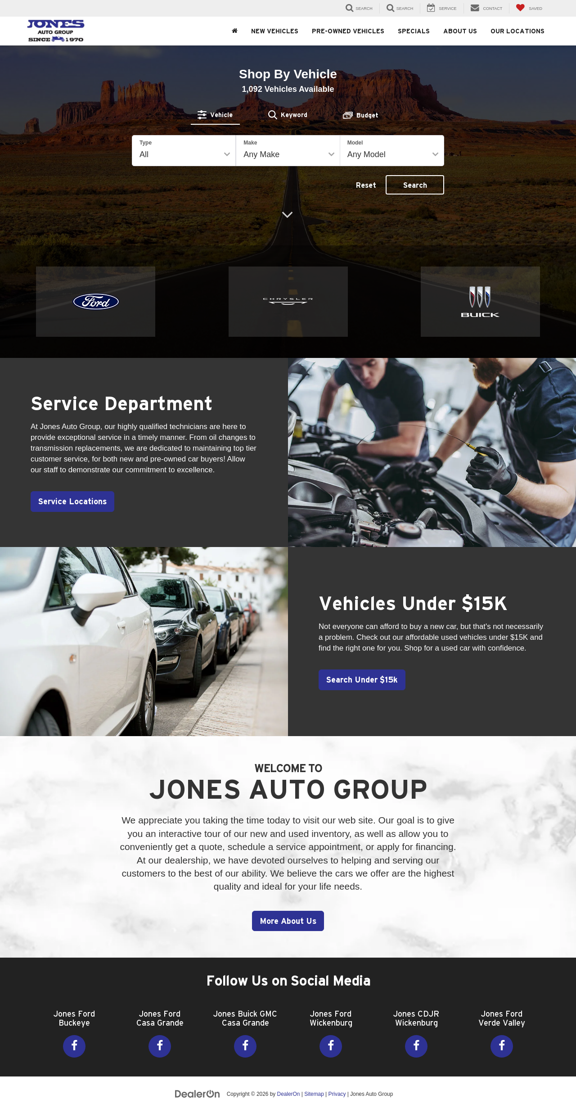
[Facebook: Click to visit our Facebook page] (74, 1046)
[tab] (215, 115)
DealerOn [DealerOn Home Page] (288, 1094)
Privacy (337, 1094)
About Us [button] (460, 31)
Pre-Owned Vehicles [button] (348, 31)
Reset (366, 185)
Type (146, 143)
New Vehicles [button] (274, 31)
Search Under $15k (363, 679)
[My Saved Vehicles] (529, 8)
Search (415, 185)
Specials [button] (414, 31)
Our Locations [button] (517, 31)
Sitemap (314, 1094)
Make (250, 143)
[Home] (234, 31)
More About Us (288, 921)
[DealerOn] (197, 1093)
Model (355, 143)
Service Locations (73, 501)
